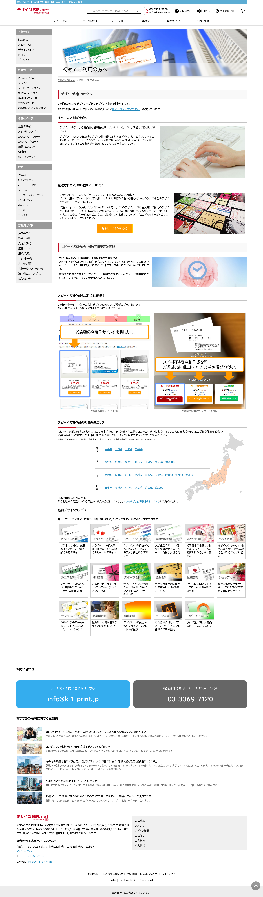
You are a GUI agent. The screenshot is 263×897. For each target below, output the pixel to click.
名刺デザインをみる (115, 228)
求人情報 (140, 832)
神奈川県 (170, 462)
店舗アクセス (25, 248)
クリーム (22, 190)
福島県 (139, 449)
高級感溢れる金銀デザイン (33, 108)
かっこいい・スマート (29, 136)
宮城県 (118, 449)
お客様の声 (141, 827)
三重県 (108, 487)
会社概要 (140, 806)
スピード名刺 (60, 21)
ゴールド (23, 210)
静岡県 (179, 475)
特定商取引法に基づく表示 (142, 860)
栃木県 (118, 462)
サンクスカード (26, 103)
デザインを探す (89, 21)
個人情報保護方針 (113, 860)
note (112, 866)
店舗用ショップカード (29, 98)
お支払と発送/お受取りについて (141, 501)
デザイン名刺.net (66, 80)
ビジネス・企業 (26, 78)
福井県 (139, 475)
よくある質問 (25, 263)
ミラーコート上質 (27, 185)
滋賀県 (118, 487)
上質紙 (22, 175)
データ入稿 (117, 21)
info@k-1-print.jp (159, 12)
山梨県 (149, 475)
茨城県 (108, 462)
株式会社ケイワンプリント (126, 109)
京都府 (128, 487)
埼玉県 (139, 462)
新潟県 (108, 475)
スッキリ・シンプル (28, 131)
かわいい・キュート (28, 141)
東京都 (159, 462)
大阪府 (139, 487)
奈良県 (159, 487)
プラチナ (23, 215)
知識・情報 (203, 21)
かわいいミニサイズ (29, 93)
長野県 (159, 475)
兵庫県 (149, 487)
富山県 (118, 475)
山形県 (128, 449)
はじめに (23, 39)
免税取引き (24, 278)
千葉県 (149, 462)
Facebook (147, 866)
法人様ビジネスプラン (30, 273)
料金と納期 (24, 238)
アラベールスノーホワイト (31, 195)
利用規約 (93, 860)
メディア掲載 (142, 817)
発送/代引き (25, 243)
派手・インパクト (27, 157)
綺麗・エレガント (27, 146)
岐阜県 (169, 475)
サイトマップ (168, 860)
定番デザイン (25, 126)
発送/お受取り (175, 21)
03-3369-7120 (190, 685)
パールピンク (25, 200)
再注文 (146, 21)
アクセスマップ (25, 837)
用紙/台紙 (24, 253)
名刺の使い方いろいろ (30, 268)
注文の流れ (24, 233)
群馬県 (128, 462)
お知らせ (140, 822)
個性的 (22, 151)
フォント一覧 (25, 258)
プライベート (25, 83)
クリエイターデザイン (29, 88)
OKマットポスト (27, 180)
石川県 (128, 475)
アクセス (139, 812)
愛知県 (189, 475)
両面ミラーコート (27, 205)
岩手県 (108, 449)
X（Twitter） (127, 866)
